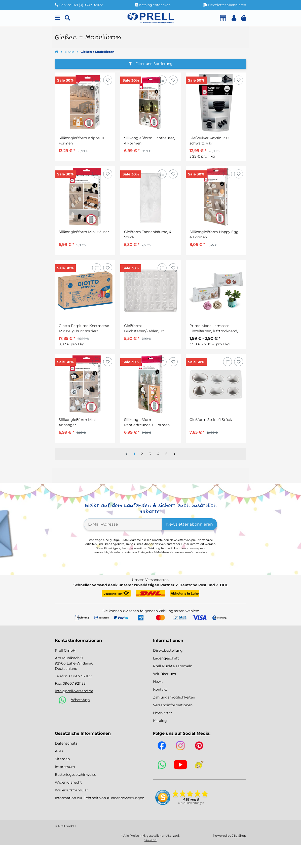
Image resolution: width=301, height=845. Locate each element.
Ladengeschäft (166, 658)
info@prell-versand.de (74, 691)
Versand (150, 840)
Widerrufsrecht (68, 782)
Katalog (160, 720)
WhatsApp (80, 699)
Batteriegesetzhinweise (75, 774)
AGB (59, 751)
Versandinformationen (173, 705)
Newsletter (162, 713)
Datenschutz (66, 743)
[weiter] (174, 454)
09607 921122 (80, 676)
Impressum (65, 766)
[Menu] (57, 18)
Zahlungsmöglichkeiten (174, 697)
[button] (234, 18)
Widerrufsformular (71, 790)
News (158, 681)
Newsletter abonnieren (189, 524)
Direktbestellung (168, 650)
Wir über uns (164, 674)
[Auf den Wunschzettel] (107, 80)
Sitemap (62, 759)
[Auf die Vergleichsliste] (96, 80)
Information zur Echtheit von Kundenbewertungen (99, 798)
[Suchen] (67, 18)
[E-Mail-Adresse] (123, 524)
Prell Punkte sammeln (172, 666)
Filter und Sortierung (150, 63)
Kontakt (160, 689)
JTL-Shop (239, 835)
